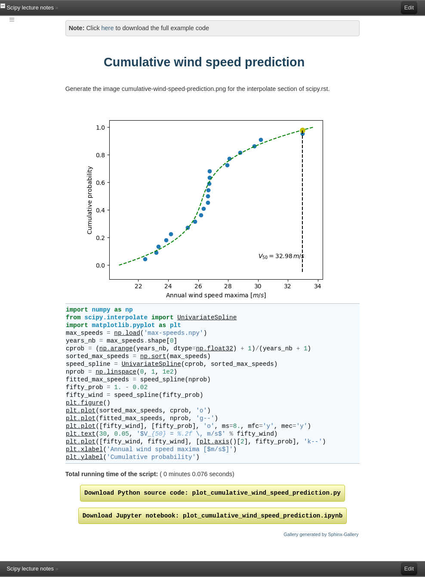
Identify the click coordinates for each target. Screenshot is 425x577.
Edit (409, 7)
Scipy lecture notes (29, 7)
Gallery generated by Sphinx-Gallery (320, 534)
